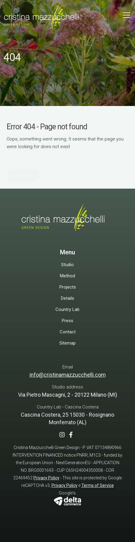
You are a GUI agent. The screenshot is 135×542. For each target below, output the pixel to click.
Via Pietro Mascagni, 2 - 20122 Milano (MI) (67, 395)
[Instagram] (63, 435)
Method (67, 276)
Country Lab (67, 309)
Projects (67, 287)
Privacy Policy (46, 477)
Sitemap (67, 343)
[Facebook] (72, 435)
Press (67, 320)
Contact (68, 332)
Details (67, 298)
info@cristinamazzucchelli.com (68, 375)
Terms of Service (97, 485)
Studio (67, 264)
